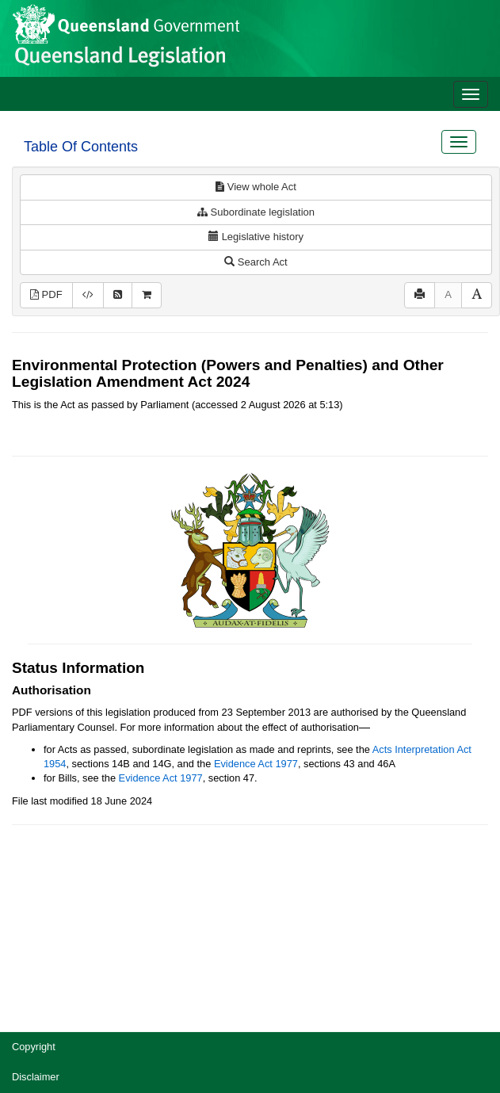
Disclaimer (35, 1077)
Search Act (255, 262)
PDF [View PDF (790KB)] (46, 294)
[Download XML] (88, 295)
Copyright (33, 1047)
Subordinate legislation (256, 212)
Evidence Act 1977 (256, 764)
